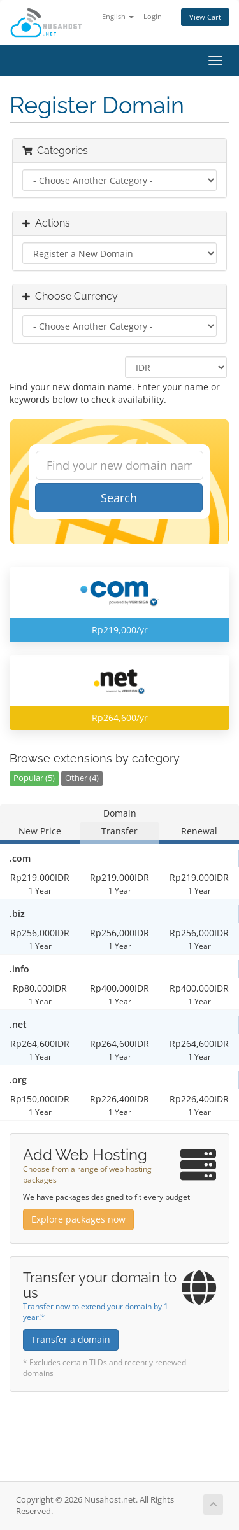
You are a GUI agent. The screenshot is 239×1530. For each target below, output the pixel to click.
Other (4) (82, 778)
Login (152, 16)
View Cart (205, 17)
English (118, 16)
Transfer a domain (70, 1339)
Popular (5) (34, 778)
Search (119, 497)
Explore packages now (78, 1219)
